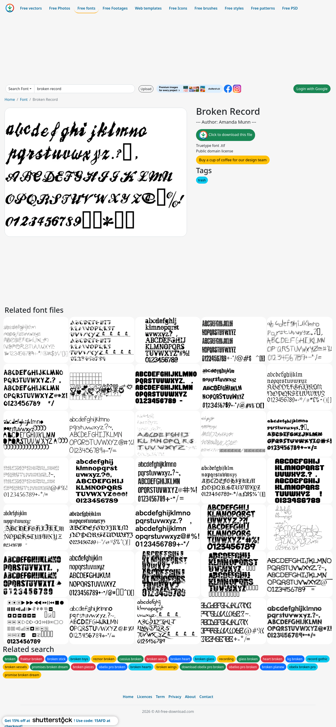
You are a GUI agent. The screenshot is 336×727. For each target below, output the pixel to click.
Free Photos (59, 8)
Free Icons (178, 8)
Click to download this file (225, 135)
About (190, 696)
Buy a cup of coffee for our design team (233, 159)
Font (24, 99)
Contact (206, 696)
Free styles (234, 8)
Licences (144, 696)
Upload (146, 89)
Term (160, 696)
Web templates (148, 8)
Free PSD (290, 8)
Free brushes (205, 8)
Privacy (174, 696)
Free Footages (115, 8)
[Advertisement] (168, 49)
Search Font (18, 88)
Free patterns (263, 8)
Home (10, 99)
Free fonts (87, 8)
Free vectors (31, 8)
